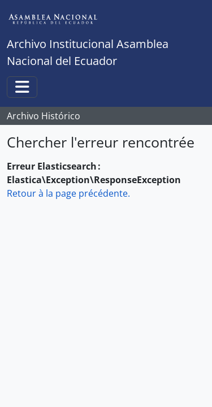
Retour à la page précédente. (68, 193)
